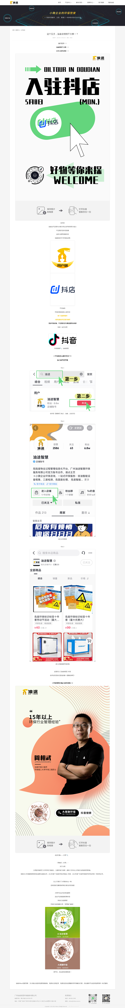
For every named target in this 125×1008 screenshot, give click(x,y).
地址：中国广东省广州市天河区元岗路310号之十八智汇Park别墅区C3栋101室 (35, 1001)
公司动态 (23, 30)
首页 (59, 2)
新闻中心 (90, 2)
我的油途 (111, 2)
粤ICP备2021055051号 (74, 1006)
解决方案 (79, 2)
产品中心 (68, 2)
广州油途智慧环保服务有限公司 (26, 995)
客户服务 (101, 2)
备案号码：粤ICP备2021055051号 (23, 998)
